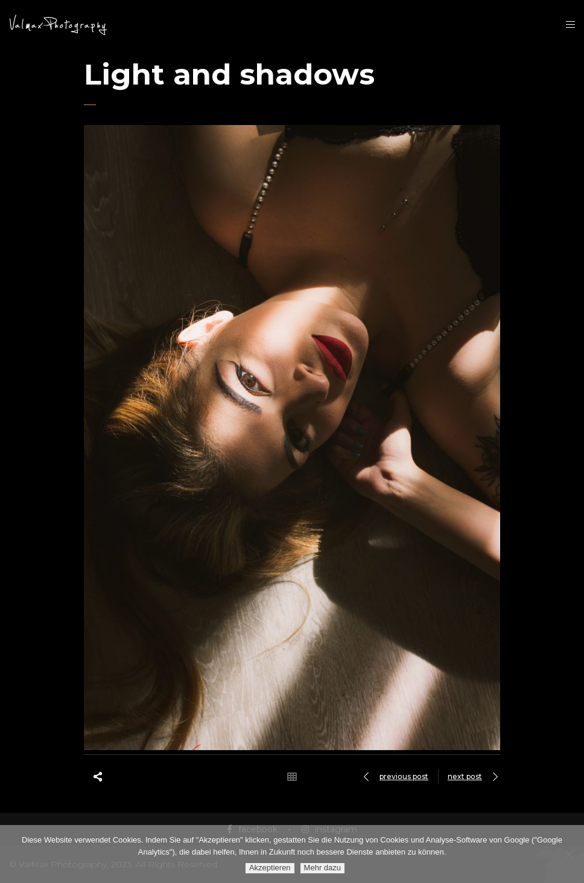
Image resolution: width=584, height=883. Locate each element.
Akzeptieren (270, 867)
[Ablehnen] (569, 854)
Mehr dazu (322, 867)
